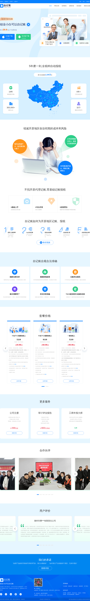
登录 (84, 1)
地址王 (79, 592)
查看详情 (14, 433)
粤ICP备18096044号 (73, 599)
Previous (5, 348)
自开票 (11, 1)
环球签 (84, 592)
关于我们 (86, 586)
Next (84, 348)
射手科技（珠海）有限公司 (10, 599)
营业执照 (41, 599)
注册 (80, 1)
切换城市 (81, 586)
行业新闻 (65, 586)
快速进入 (88, 1)
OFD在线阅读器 (70, 594)
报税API (77, 594)
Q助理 (64, 594)
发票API (16, 1)
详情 (15, 364)
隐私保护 (70, 586)
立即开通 (18, 381)
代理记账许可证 (47, 599)
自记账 (1, 1)
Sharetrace (74, 592)
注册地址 (6, 1)
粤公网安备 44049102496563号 (83, 599)
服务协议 (76, 586)
